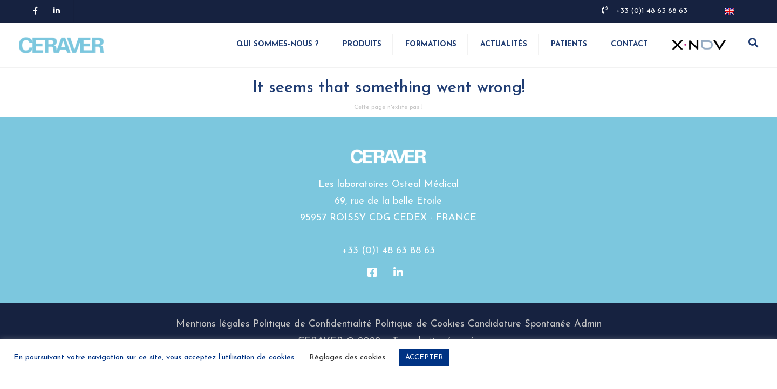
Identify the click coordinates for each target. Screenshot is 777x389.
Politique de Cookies (420, 324)
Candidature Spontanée (519, 324)
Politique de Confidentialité (312, 324)
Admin (588, 324)
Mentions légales (213, 324)
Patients (569, 44)
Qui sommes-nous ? (277, 44)
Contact (629, 44)
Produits (362, 44)
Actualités (503, 44)
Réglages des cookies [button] (347, 357)
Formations (430, 44)
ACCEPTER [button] (424, 357)
